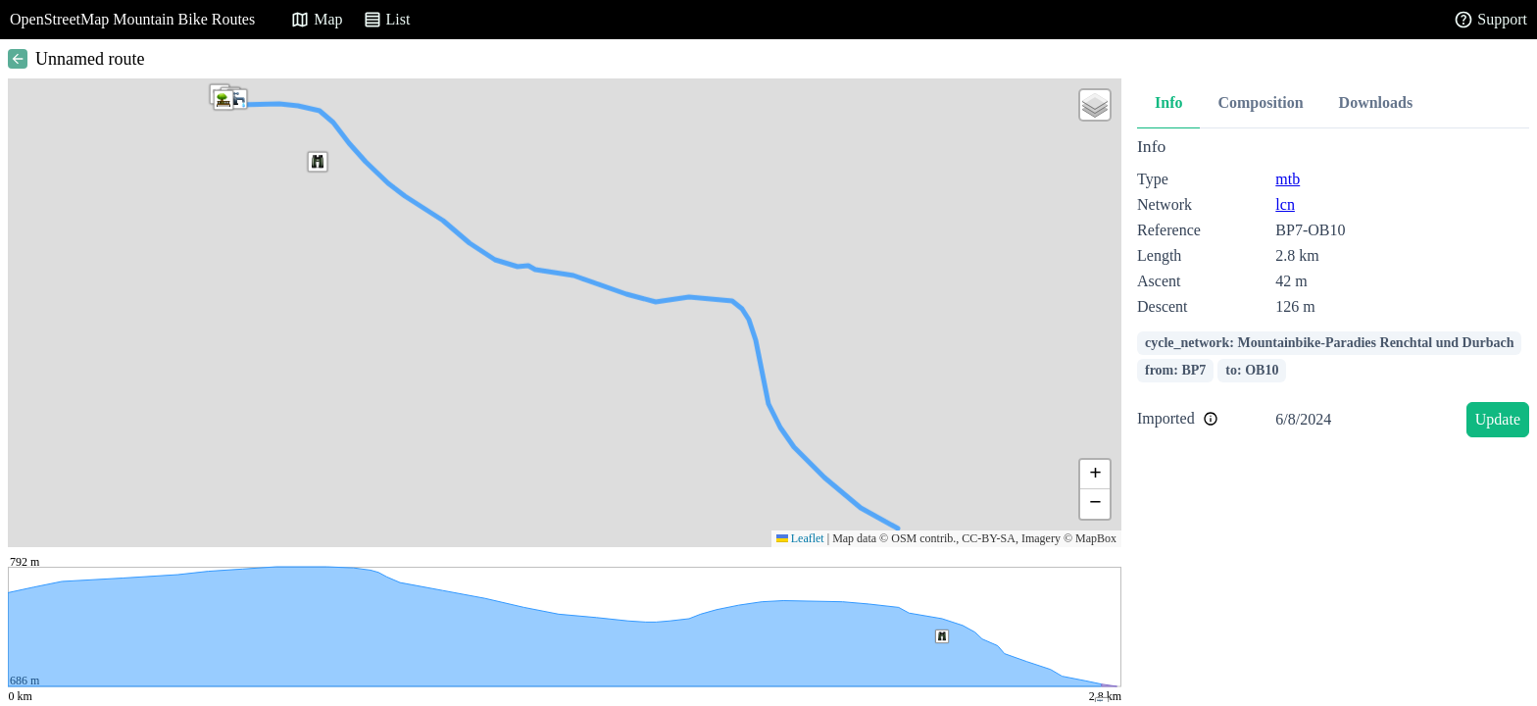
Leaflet (800, 538)
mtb (1287, 179)
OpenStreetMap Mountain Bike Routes (132, 19)
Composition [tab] (1260, 102)
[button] (223, 100)
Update (1497, 419)
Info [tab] (1168, 102)
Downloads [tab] (1376, 102)
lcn (1285, 204)
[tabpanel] (1333, 290)
